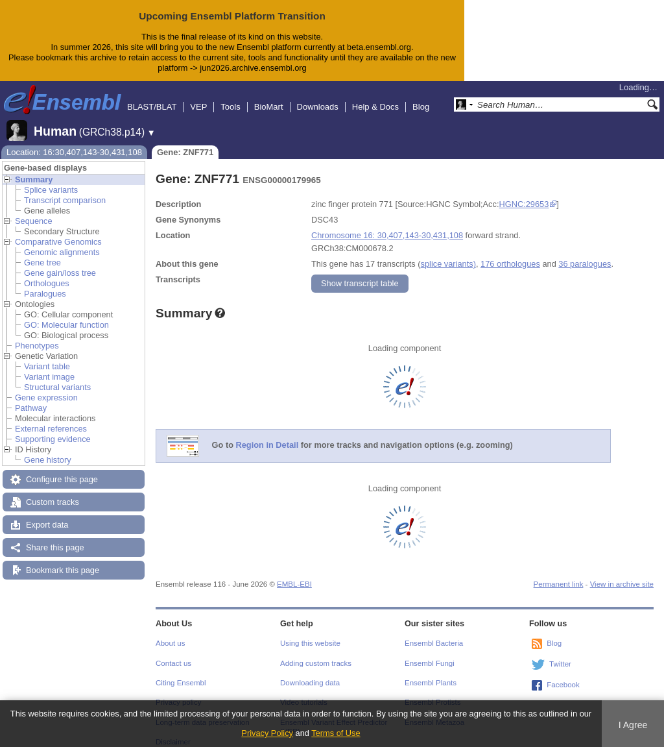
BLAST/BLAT (151, 96)
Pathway (31, 397)
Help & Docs (375, 96)
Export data (47, 514)
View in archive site (622, 574)
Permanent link (559, 574)
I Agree (633, 725)
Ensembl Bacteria (434, 633)
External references (51, 418)
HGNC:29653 (524, 194)
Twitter (560, 653)
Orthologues (46, 273)
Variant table (47, 356)
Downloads (317, 96)
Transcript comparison (65, 190)
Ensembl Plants (430, 672)
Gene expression (46, 387)
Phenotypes (37, 335)
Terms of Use (335, 733)
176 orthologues (510, 253)
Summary (34, 169)
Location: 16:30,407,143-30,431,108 (74, 142)
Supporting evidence (53, 429)
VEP (198, 96)
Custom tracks (52, 491)
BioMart (268, 96)
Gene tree (42, 252)
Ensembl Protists (432, 692)
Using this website (310, 633)
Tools (230, 96)
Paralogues (45, 283)
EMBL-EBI (294, 574)
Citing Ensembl (181, 672)
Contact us (173, 653)
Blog (420, 96)
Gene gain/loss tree (60, 262)
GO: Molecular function (66, 314)
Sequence (34, 210)
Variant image (49, 366)
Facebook (563, 674)
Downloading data (310, 672)
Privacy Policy (267, 733)
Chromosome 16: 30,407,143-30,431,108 (387, 225)
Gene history (47, 449)
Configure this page (62, 469)
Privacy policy (178, 692)
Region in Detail (267, 434)
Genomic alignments (62, 242)
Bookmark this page (62, 560)
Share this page (55, 537)
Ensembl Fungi (430, 653)
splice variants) (448, 253)
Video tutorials (303, 692)
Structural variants (57, 377)
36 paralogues (584, 253)
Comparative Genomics (58, 231)
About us (170, 633)
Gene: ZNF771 (185, 142)
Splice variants (51, 179)
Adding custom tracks (315, 653)
